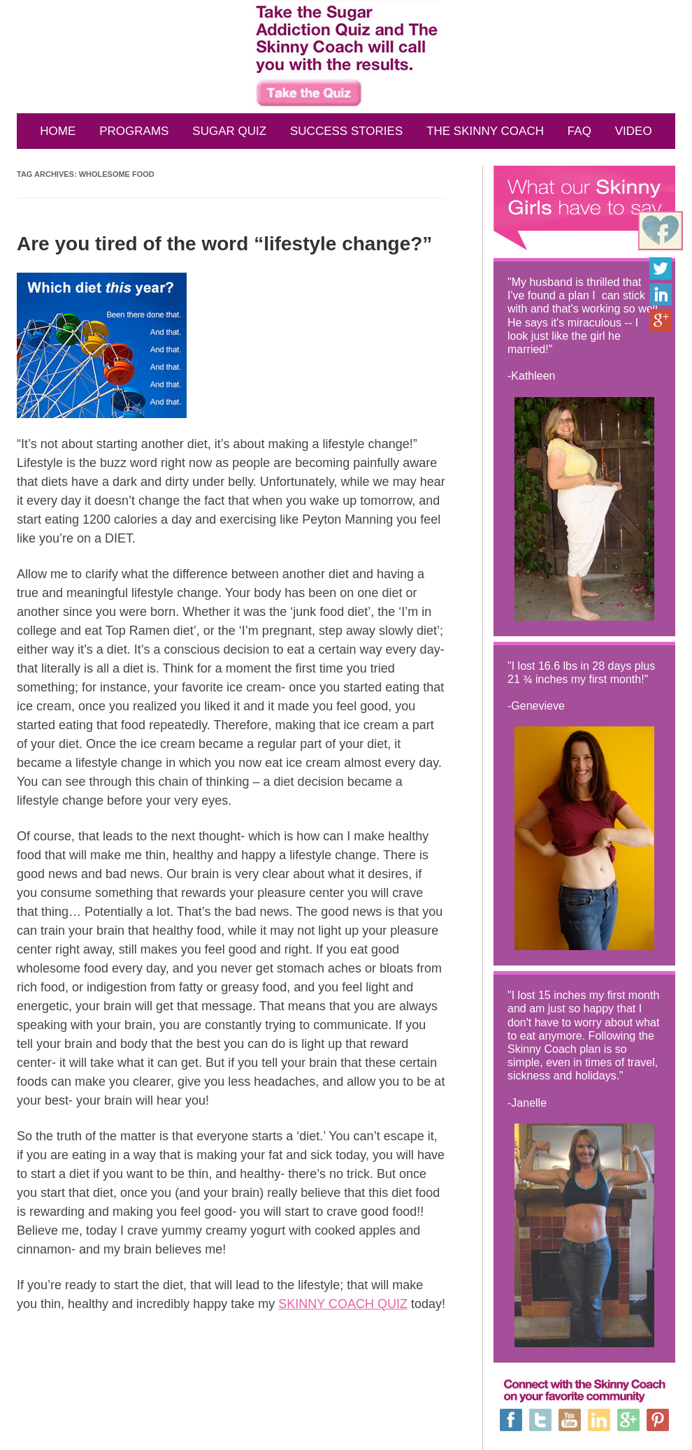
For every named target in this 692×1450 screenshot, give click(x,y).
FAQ (579, 131)
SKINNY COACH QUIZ (343, 1304)
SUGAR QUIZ (229, 131)
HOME (57, 131)
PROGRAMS (133, 131)
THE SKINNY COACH (485, 131)
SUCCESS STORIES (346, 131)
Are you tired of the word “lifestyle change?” (224, 243)
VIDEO (633, 131)
